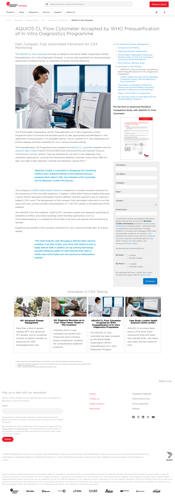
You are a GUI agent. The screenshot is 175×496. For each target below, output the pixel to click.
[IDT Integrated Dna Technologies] (93, 492)
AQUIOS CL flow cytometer (33, 54)
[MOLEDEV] (124, 491)
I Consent (132, 255)
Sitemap (135, 409)
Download (150, 281)
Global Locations (96, 404)
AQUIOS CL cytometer (81, 147)
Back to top (165, 381)
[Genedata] (61, 492)
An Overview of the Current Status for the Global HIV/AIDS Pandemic (137, 98)
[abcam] (30, 492)
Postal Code (122, 210)
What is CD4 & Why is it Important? (134, 93)
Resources (18, 20)
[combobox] (88, 4)
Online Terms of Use (141, 399)
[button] (47, 4)
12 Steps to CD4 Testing (129, 48)
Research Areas (32, 20)
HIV (43, 20)
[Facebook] (133, 417)
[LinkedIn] (143, 417)
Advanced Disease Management (132, 51)
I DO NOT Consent (135, 258)
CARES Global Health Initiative (46, 190)
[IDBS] (77, 492)
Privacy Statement (140, 404)
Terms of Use (22, 429)
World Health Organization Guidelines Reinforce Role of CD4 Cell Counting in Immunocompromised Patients (135, 57)
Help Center (94, 409)
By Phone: (121, 264)
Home (8, 20)
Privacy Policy (7, 429)
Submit (8, 439)
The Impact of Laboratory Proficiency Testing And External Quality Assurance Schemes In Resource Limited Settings (136, 87)
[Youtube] (153, 417)
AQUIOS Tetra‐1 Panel (26, 151)
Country (120, 201)
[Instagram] (138, 417)
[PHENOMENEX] (140, 491)
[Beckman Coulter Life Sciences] (16, 4)
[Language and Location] (165, 12)
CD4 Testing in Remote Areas (131, 63)
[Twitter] (148, 417)
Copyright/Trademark (141, 394)
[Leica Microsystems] (109, 491)
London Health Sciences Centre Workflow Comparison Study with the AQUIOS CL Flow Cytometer (139, 79)
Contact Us (94, 399)
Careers (92, 394)
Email (119, 192)
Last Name (121, 174)
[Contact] (156, 12)
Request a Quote (159, 4)
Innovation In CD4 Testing (58, 20)
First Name (121, 165)
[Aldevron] (46, 492)
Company (120, 183)
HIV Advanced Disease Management (132, 44)
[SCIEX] (156, 491)
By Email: (120, 255)
